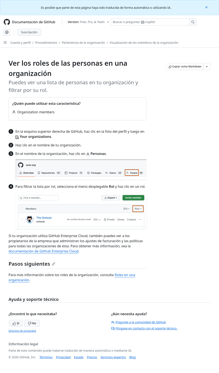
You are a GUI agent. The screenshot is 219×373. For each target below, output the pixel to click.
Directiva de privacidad (22, 331)
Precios (92, 357)
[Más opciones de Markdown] (206, 66)
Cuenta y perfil (20, 43)
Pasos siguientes (32, 263)
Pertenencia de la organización (83, 43)
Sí (16, 323)
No (32, 323)
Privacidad (63, 357)
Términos (46, 357)
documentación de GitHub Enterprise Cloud (43, 251)
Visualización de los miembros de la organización (144, 43)
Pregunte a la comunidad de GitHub (138, 322)
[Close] (206, 6)
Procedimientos (46, 43)
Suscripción (29, 32)
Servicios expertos (113, 357)
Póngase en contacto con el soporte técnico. (144, 328)
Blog (132, 357)
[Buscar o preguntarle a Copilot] (153, 22)
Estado (78, 357)
